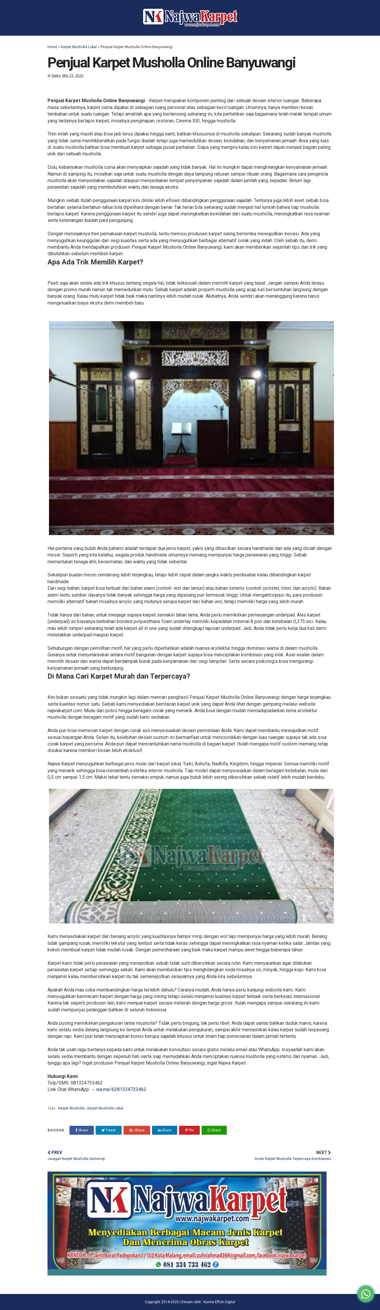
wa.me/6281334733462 (121, 1089)
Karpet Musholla (72, 1108)
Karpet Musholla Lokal (79, 47)
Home (52, 47)
